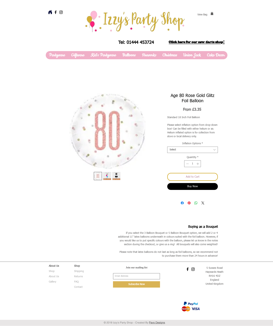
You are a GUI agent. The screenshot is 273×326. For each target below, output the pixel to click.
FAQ (76, 282)
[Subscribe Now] (136, 284)
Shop (52, 271)
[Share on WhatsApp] (196, 203)
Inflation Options (192, 143)
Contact (78, 287)
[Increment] (198, 164)
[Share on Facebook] (182, 203)
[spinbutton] (192, 164)
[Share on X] (203, 203)
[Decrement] (187, 164)
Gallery (52, 282)
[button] (212, 13)
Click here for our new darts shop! (197, 42)
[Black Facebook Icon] (55, 12)
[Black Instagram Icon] (61, 12)
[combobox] (192, 150)
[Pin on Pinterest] (189, 203)
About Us (54, 276)
